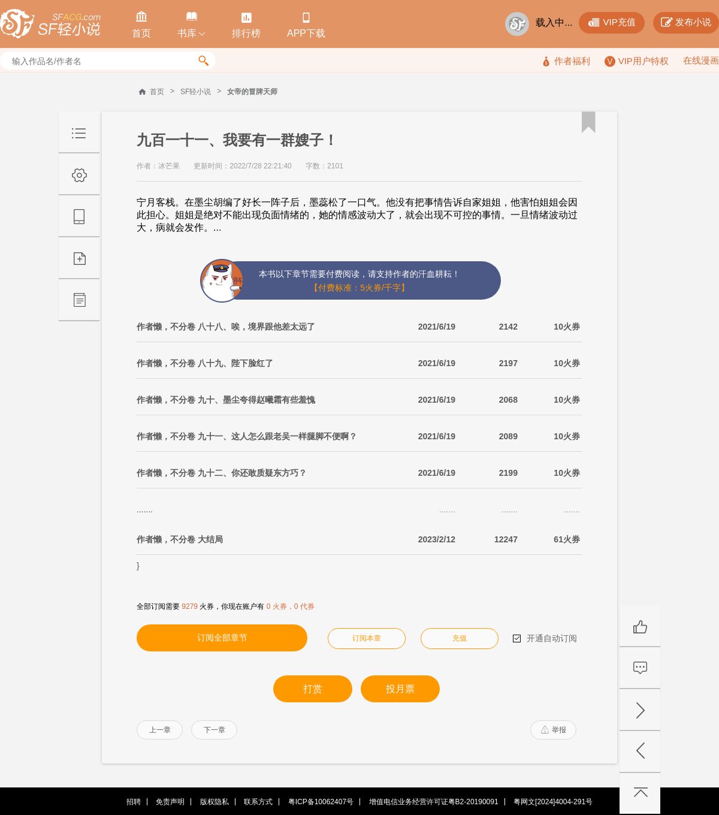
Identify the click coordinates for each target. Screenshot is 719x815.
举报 (553, 730)
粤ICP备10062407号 (321, 801)
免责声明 (170, 801)
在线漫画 (701, 60)
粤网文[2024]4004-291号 (553, 801)
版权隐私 (214, 801)
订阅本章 (366, 638)
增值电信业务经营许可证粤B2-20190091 (434, 801)
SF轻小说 (195, 91)
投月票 (400, 689)
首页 (157, 91)
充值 (459, 638)
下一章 (214, 730)
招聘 (133, 801)
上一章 (160, 730)
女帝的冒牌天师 (252, 91)
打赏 (312, 689)
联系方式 (258, 801)
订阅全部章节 (222, 637)
